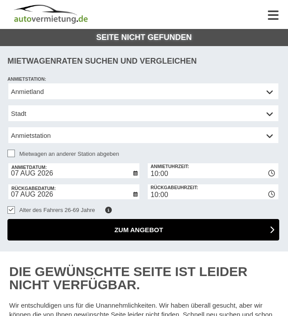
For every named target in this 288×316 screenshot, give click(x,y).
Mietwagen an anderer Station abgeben (69, 154)
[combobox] (213, 170)
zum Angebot (138, 229)
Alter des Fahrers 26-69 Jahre (57, 210)
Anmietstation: (26, 79)
